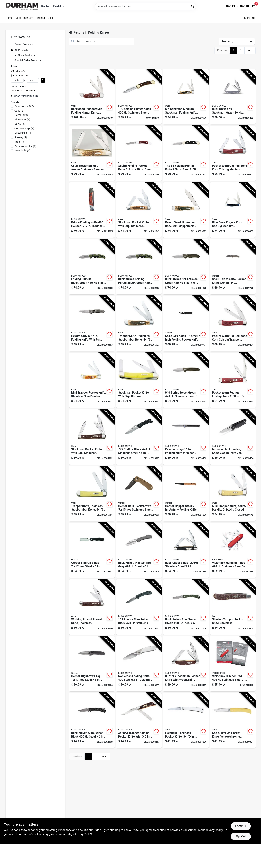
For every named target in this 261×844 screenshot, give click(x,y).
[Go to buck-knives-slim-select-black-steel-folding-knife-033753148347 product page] (92, 720)
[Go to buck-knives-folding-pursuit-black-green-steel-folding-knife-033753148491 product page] (139, 266)
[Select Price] (43, 80)
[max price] (32, 80)
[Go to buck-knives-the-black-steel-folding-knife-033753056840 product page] (186, 153)
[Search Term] (145, 6)
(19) (21, 115)
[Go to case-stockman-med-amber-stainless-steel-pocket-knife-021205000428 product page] (92, 153)
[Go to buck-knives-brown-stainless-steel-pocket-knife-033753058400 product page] (139, 720)
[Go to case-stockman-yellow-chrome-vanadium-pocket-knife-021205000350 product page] (139, 380)
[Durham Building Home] (22, 6)
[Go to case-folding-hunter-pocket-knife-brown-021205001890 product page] (92, 96)
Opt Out (241, 836)
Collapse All (16, 90)
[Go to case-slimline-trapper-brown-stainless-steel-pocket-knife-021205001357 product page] (233, 607)
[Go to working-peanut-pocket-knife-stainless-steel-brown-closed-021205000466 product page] (92, 607)
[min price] (17, 80)
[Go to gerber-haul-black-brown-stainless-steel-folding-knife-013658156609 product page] (139, 493)
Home (9, 17)
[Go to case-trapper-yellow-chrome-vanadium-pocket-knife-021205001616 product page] (92, 493)
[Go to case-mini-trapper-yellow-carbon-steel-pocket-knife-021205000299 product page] (233, 493)
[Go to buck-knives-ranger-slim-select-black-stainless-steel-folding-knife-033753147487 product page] (139, 607)
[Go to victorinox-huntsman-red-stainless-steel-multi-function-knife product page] (233, 550)
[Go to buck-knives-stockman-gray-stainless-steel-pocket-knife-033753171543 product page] (233, 96)
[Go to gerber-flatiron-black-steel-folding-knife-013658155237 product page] (92, 550)
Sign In (230, 6)
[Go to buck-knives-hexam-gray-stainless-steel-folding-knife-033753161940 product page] (92, 323)
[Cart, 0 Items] (254, 6)
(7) (22, 119)
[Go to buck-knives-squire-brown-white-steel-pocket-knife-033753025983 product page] (139, 153)
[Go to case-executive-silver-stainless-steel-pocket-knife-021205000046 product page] (186, 720)
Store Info (250, 17)
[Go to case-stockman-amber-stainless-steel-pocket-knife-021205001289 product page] (139, 210)
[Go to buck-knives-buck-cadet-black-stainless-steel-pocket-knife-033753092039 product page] (186, 550)
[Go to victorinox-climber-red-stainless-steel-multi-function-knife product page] (233, 664)
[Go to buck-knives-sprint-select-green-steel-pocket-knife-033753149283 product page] (186, 266)
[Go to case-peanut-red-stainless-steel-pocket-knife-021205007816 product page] (233, 380)
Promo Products (23, 44)
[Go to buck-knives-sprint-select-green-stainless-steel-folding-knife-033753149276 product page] (186, 380)
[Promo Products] (12, 44)
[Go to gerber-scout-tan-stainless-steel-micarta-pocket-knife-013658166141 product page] (233, 266)
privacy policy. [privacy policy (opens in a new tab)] (214, 830)
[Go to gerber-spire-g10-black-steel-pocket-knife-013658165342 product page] (186, 323)
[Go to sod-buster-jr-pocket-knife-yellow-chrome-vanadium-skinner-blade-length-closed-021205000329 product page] (233, 720)
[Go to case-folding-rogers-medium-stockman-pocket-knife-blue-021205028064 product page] (233, 210)
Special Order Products (27, 60)
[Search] (192, 6)
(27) (24, 106)
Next (250, 50)
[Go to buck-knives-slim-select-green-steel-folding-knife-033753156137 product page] (186, 607)
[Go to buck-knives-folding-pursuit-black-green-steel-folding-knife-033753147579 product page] (92, 266)
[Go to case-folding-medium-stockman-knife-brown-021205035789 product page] (186, 96)
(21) (20, 110)
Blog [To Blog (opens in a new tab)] (50, 17)
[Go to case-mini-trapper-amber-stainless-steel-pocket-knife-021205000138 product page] (92, 380)
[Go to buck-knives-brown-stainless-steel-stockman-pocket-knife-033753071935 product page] (186, 664)
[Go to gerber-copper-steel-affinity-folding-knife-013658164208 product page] (186, 493)
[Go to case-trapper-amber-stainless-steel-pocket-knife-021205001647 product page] (139, 323)
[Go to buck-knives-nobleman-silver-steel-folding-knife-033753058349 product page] (139, 664)
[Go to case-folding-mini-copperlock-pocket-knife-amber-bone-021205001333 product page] (186, 210)
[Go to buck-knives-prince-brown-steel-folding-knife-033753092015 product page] (92, 210)
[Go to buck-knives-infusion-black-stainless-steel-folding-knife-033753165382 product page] (233, 437)
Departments (23, 17)
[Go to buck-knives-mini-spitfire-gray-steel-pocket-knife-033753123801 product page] (139, 550)
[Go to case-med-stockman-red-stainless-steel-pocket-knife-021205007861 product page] (233, 153)
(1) (22, 132)
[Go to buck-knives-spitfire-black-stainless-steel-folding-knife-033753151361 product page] (139, 437)
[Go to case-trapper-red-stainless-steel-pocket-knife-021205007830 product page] (233, 323)
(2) (20, 123)
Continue (240, 826)
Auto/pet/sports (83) (25, 96)
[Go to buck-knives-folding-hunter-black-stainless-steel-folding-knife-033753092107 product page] (139, 96)
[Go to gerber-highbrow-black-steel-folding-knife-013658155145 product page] (92, 664)
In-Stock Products (24, 55)
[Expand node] (12, 96)
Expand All (31, 90)
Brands (40, 17)
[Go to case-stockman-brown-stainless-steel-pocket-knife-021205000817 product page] (92, 437)
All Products (21, 50)
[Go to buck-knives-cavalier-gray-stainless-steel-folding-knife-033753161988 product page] (186, 437)
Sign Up (244, 6)
